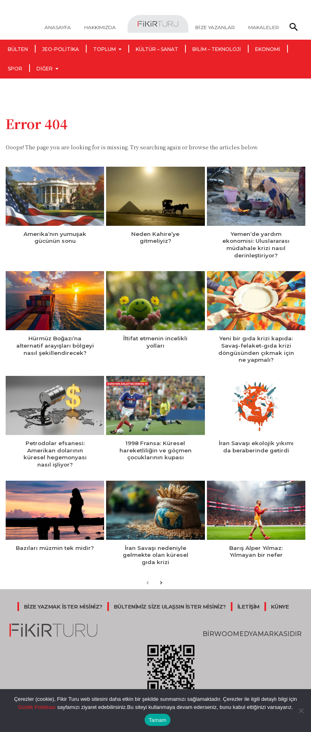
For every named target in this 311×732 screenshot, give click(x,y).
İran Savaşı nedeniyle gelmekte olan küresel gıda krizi (155, 551)
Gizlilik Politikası (36, 707)
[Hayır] (301, 711)
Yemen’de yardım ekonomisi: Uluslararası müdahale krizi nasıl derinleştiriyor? (256, 244)
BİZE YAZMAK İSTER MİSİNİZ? (63, 601)
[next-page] (161, 578)
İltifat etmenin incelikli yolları (155, 340)
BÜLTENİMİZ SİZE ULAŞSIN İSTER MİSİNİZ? (170, 601)
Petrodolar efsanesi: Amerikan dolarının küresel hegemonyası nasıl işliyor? (55, 451)
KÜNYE (280, 601)
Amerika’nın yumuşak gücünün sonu (55, 237)
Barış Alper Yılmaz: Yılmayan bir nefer (256, 547)
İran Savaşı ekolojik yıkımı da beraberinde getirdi (256, 444)
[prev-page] (148, 578)
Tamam (157, 720)
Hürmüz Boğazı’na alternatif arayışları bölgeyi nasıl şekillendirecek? (55, 344)
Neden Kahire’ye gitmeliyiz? (155, 237)
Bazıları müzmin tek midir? (55, 544)
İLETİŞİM (248, 601)
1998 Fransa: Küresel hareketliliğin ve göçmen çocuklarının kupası (155, 447)
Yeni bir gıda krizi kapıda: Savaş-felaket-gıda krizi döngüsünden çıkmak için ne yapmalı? (256, 347)
